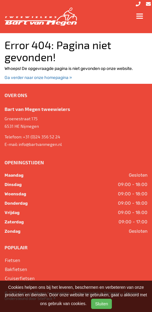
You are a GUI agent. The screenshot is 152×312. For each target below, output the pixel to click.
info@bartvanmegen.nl (40, 144)
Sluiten (101, 303)
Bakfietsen (16, 269)
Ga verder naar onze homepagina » (38, 77)
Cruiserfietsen (20, 278)
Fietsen (12, 260)
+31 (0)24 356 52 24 (41, 136)
